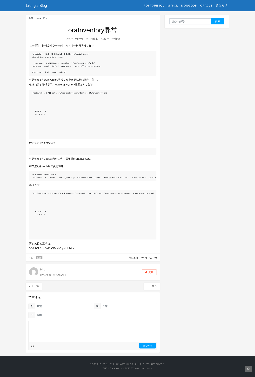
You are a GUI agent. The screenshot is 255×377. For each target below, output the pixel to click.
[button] (149, 272)
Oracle (206, 5)
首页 (31, 18)
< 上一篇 (34, 286)
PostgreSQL (154, 5)
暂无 (39, 257)
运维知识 (222, 5)
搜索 (217, 21)
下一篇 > (152, 286)
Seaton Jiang (144, 368)
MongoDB (189, 5)
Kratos (117, 368)
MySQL (173, 5)
